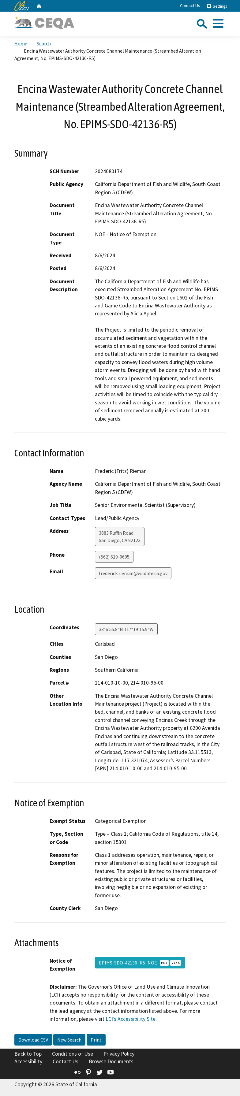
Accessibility (28, 1061)
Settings (216, 6)
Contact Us (190, 5)
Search (44, 43)
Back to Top (28, 1053)
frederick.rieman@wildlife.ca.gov (133, 573)
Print (96, 1040)
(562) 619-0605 (114, 557)
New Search (69, 1040)
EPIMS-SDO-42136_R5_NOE (140, 963)
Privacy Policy (118, 1053)
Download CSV (33, 1040)
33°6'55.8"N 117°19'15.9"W (126, 629)
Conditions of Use (72, 1053)
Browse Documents (111, 1061)
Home (20, 43)
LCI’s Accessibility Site (131, 1019)
